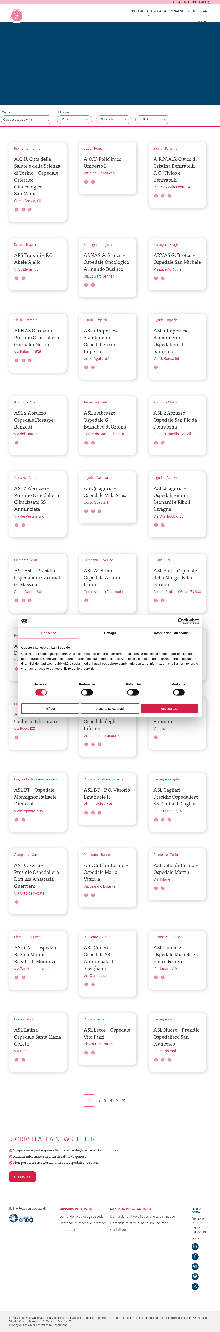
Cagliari (106, 245)
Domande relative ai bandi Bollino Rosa (139, 1223)
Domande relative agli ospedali (82, 1217)
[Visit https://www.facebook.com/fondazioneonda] (195, 1256)
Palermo (171, 149)
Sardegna (91, 245)
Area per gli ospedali (189, 2)
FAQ (204, 11)
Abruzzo (20, 402)
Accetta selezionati (110, 708)
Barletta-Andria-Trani (41, 779)
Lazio (87, 149)
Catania (31, 320)
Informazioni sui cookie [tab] (171, 633)
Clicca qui (22, 1177)
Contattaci (67, 1230)
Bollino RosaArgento (200, 1230)
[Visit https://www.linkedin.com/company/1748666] (195, 1246)
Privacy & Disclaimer (22, 1325)
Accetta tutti (170, 708)
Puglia (158, 560)
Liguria (89, 320)
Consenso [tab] (48, 633)
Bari (168, 560)
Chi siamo (199, 22)
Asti (34, 560)
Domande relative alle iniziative (82, 1223)
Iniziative (177, 11)
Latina (29, 1019)
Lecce (100, 1019)
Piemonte (21, 149)
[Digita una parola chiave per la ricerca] (26, 119)
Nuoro (174, 1019)
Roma (98, 149)
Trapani (31, 245)
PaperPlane (60, 1325)
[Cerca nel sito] (47, 120)
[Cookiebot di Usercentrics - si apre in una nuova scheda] (181, 621)
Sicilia (157, 149)
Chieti (33, 402)
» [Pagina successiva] (130, 1099)
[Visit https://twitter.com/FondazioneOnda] (195, 1286)
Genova (102, 478)
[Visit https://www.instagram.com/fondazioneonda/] (195, 1266)
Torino (35, 149)
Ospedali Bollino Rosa (148, 11)
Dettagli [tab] (110, 633)
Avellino (107, 560)
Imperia (102, 320)
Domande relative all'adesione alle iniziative (142, 1217)
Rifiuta (50, 708)
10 (123, 1100)
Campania (91, 560)
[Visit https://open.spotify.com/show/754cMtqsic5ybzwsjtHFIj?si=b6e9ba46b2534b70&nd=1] (195, 1276)
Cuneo (36, 937)
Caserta (38, 855)
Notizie (192, 11)
